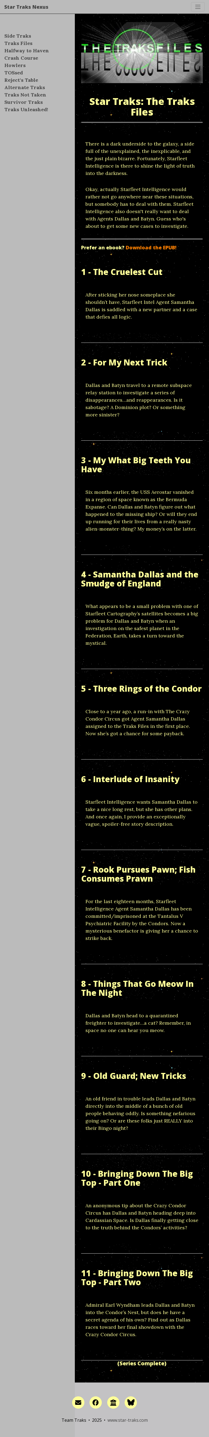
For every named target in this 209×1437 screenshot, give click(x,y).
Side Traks (17, 36)
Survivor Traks (23, 102)
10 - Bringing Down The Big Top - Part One (137, 1178)
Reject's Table (21, 80)
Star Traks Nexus (26, 7)
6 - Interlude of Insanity (130, 779)
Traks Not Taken (25, 95)
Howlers (15, 65)
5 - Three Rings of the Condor (141, 688)
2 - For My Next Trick (124, 362)
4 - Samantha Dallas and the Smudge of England (139, 579)
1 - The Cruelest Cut (121, 271)
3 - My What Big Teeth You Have (136, 465)
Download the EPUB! (151, 247)
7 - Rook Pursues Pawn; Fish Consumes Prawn (138, 874)
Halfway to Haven (26, 50)
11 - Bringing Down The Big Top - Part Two (137, 1277)
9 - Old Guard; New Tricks (133, 1075)
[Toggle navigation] (198, 6)
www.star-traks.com (127, 1420)
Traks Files (18, 43)
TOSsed (13, 72)
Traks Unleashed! (26, 109)
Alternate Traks (24, 87)
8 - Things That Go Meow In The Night (137, 988)
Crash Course (21, 58)
